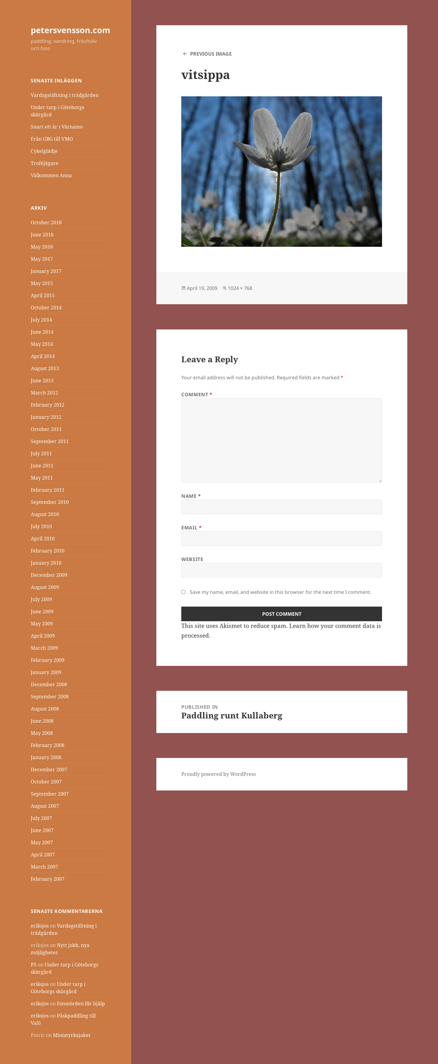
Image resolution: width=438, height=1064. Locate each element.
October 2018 (46, 222)
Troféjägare (44, 163)
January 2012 (46, 417)
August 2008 (45, 708)
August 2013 (45, 368)
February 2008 (47, 745)
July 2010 (41, 526)
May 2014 (42, 344)
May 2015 (42, 283)
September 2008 (50, 696)
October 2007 (46, 781)
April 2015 (43, 295)
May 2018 (42, 246)
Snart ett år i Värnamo (57, 126)
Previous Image (211, 53)
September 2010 (50, 502)
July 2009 (41, 599)
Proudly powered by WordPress (218, 774)
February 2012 (47, 404)
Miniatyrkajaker (72, 1035)
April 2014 (43, 356)
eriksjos (40, 925)
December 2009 (49, 575)
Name (191, 496)
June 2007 (42, 830)
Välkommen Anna (51, 175)
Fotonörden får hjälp (81, 1003)
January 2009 (46, 672)
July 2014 (41, 319)
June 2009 (42, 611)
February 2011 (47, 490)
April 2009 (43, 635)
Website (192, 559)
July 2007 (41, 818)
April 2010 (43, 538)
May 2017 (42, 259)
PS (33, 964)
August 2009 (45, 587)
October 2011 (46, 429)
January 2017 (46, 271)
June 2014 (42, 332)
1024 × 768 (240, 288)
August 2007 (45, 806)
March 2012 (44, 392)
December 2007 (49, 769)
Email (191, 527)
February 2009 (47, 660)
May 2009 (42, 623)
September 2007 (50, 793)
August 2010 (45, 514)
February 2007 (47, 879)
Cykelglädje (44, 151)
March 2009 (44, 648)
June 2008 (42, 721)
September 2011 (50, 441)
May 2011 (42, 477)
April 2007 (43, 854)
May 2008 (42, 733)
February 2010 (47, 550)
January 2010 (46, 563)
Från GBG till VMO (52, 139)
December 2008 (49, 684)
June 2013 (42, 380)
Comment (197, 394)
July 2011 (41, 453)
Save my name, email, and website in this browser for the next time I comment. (280, 592)
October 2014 (46, 307)
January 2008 (46, 757)
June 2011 (42, 465)
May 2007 (42, 842)
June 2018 (42, 234)
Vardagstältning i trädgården (65, 95)
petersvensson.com (70, 30)
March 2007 (44, 866)
